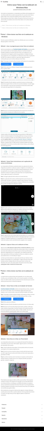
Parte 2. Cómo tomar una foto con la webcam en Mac (15, 28)
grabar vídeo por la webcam (25, 139)
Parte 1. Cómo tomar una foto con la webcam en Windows (16, 25)
